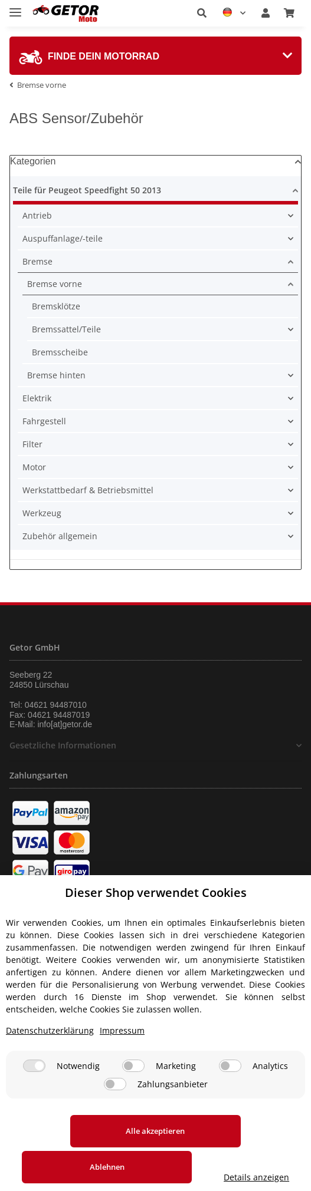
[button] (202, 13)
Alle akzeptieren (80, 1152)
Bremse (37, 261)
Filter (32, 444)
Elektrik (36, 398)
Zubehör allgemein (59, 536)
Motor (34, 467)
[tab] (155, 55)
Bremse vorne (54, 283)
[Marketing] (133, 1087)
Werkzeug (41, 513)
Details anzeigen (155, 1177)
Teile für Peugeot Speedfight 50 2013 (87, 190)
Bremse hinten (56, 375)
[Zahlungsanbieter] (115, 1106)
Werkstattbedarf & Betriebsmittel (87, 490)
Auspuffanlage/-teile (62, 238)
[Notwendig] (34, 1087)
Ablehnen (230, 1152)
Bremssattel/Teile (66, 329)
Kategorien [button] (32, 161)
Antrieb (37, 215)
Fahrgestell (44, 421)
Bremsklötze (56, 306)
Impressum (122, 1052)
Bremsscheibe (60, 352)
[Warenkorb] (289, 13)
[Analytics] (230, 1087)
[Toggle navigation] (15, 7)
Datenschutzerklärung (50, 1052)
